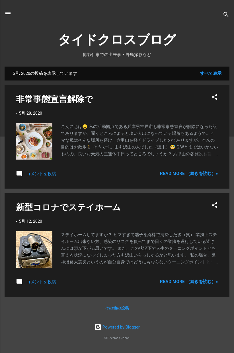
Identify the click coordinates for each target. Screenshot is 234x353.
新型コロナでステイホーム (68, 207)
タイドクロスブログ (117, 39)
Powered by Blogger (117, 327)
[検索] (226, 15)
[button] (214, 98)
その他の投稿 (117, 308)
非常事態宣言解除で (54, 99)
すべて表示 (210, 73)
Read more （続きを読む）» (189, 173)
